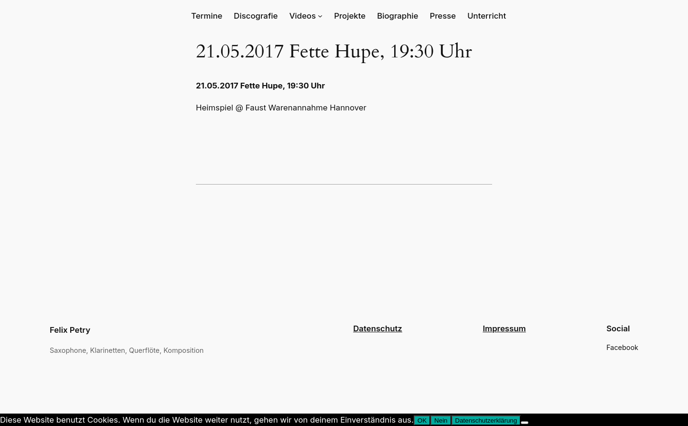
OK (422, 420)
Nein (440, 420)
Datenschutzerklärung (486, 420)
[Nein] (524, 422)
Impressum (504, 328)
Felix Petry (70, 330)
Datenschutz (377, 328)
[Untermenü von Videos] (320, 15)
